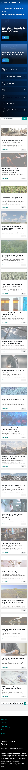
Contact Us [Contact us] (12, 741)
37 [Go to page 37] (18, 703)
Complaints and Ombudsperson (7, 727)
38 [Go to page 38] (20, 703)
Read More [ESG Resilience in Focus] (5, 37)
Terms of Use (4, 723)
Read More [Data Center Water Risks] (5, 60)
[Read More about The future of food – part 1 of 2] (14, 282)
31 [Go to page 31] (4, 703)
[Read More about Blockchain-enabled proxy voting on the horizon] (14, 368)
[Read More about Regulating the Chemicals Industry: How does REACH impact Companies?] (14, 512)
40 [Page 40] (25, 703)
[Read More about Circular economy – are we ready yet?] (14, 483)
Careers (2, 729)
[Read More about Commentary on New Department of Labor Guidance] (14, 656)
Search (24, 118)
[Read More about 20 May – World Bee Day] (14, 569)
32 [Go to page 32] (6, 703)
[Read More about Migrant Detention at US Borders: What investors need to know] (14, 339)
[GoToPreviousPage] (2, 703)
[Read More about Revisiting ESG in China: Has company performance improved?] (14, 454)
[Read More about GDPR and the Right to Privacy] (14, 541)
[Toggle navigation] (26, 2)
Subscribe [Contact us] (4, 741)
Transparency (4, 726)
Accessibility (3, 732)
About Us (3, 733)
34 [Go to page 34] (11, 703)
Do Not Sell (3, 720)
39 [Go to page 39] (22, 703)
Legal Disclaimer (4, 722)
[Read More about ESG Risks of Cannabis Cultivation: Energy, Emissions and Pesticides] (14, 253)
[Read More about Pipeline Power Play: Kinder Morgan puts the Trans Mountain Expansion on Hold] (14, 598)
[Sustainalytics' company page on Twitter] (4, 744)
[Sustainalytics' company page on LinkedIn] (2, 744)
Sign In (2, 734)
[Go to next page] (27, 703)
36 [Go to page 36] (15, 703)
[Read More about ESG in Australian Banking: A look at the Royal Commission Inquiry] (14, 684)
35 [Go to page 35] (13, 703)
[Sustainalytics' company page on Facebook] (6, 744)
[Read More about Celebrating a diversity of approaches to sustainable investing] (14, 425)
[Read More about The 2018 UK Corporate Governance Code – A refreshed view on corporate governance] (14, 166)
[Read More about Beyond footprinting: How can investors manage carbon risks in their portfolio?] (14, 224)
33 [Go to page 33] (8, 703)
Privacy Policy (4, 719)
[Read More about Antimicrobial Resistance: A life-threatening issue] (14, 310)
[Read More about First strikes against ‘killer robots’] (14, 138)
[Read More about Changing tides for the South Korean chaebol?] (14, 627)
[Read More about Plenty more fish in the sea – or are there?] (14, 397)
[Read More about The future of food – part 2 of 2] (14, 195)
